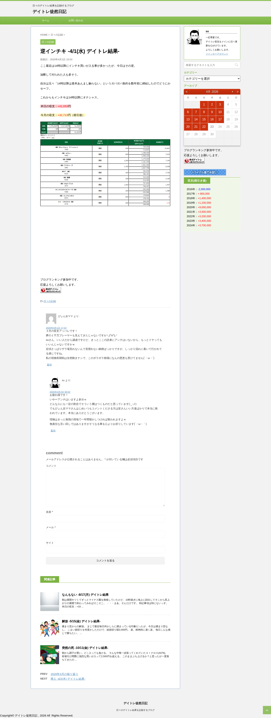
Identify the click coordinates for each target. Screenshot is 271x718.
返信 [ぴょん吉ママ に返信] (49, 364)
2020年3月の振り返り (64, 674)
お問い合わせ (76, 20)
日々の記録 (50, 301)
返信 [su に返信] (53, 430)
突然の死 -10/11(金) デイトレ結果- (85, 647)
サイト (50, 542)
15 (204, 119)
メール (51, 527)
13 (188, 119)
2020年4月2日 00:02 (60, 392)
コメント (51, 465)
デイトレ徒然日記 (49, 11)
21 (196, 126)
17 (220, 119)
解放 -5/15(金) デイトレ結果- (81, 621)
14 (196, 119)
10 (220, 112)
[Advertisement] (72, 242)
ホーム (45, 20)
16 (212, 119)
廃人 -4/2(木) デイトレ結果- (68, 678)
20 (188, 126)
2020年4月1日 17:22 (56, 328)
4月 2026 (212, 91)
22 (204, 126)
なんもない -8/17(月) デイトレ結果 (85, 594)
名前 (49, 511)
